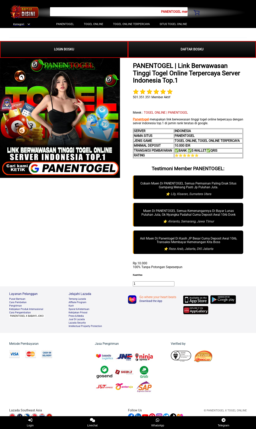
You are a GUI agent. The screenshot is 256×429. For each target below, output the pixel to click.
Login (30, 422)
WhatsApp (157, 422)
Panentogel (141, 119)
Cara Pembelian (18, 302)
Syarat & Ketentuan (79, 309)
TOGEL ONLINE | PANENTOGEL (166, 112)
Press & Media (76, 316)
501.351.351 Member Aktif (151, 97)
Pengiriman (15, 305)
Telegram (223, 422)
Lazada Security (77, 322)
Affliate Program (77, 302)
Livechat (92, 422)
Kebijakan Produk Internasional (26, 309)
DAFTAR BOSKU (192, 49)
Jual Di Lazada (77, 319)
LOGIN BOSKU (64, 49)
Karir (71, 305)
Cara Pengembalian (20, 312)
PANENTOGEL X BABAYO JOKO (27, 316)
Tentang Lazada (77, 299)
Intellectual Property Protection (85, 326)
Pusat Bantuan (17, 299)
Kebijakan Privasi (78, 312)
